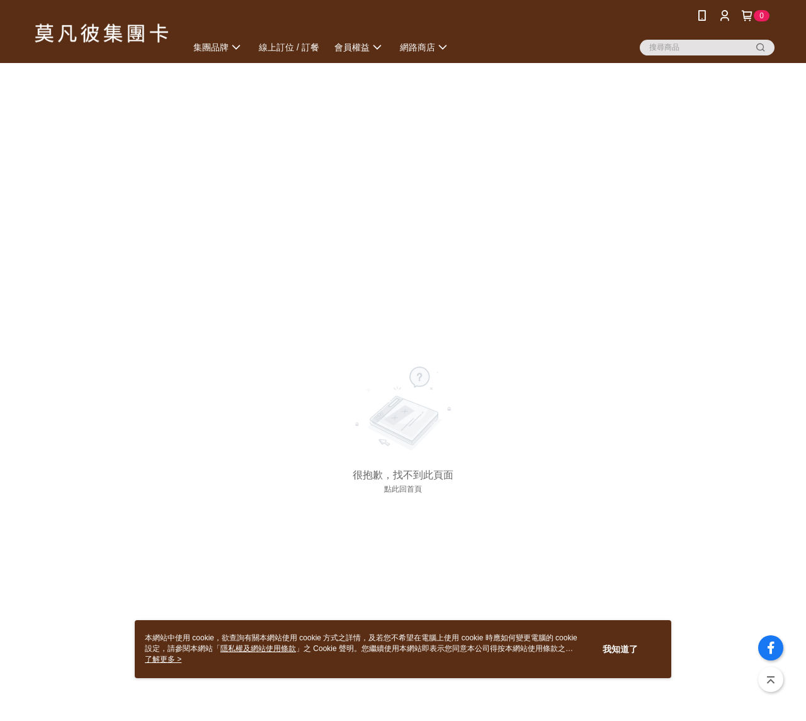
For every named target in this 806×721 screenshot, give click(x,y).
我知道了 (620, 649)
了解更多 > (163, 659)
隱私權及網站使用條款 (258, 648)
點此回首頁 (403, 489)
